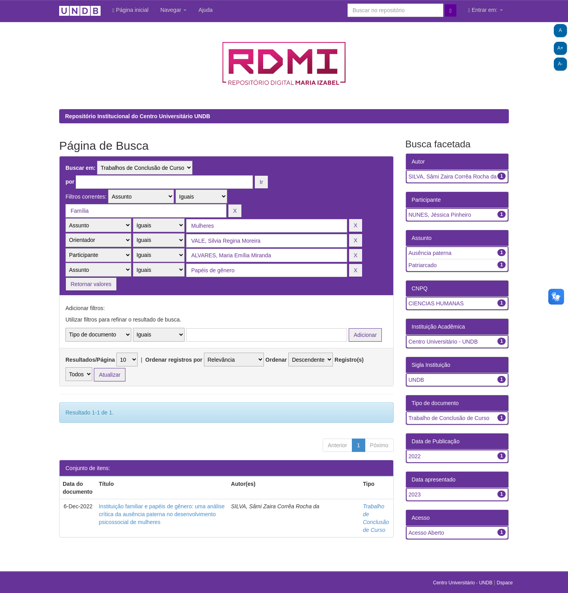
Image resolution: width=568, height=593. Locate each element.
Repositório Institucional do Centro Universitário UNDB (137, 116)
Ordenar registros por (173, 360)
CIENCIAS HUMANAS (436, 303)
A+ (560, 48)
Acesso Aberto (426, 533)
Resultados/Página (90, 360)
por (70, 181)
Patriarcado (423, 265)
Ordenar (276, 360)
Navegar (173, 10)
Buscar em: (80, 168)
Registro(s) (349, 360)
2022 (415, 456)
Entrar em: (485, 10)
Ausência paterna (430, 253)
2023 (415, 494)
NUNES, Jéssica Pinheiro (440, 215)
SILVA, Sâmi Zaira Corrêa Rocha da (453, 176)
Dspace (505, 583)
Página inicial (130, 10)
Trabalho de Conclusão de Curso (449, 418)
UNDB (416, 380)
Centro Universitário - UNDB (443, 341)
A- (560, 64)
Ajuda (205, 10)
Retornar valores (91, 284)
